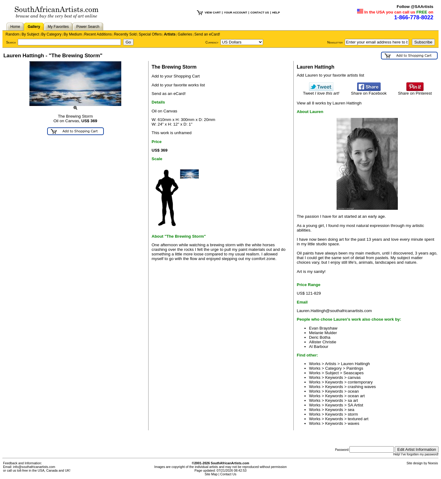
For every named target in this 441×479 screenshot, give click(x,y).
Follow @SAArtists (415, 6)
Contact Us (228, 474)
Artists (169, 34)
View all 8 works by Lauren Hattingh (329, 103)
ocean (353, 391)
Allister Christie (322, 342)
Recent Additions (98, 34)
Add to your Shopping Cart (176, 76)
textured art (358, 419)
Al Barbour (318, 346)
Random (12, 34)
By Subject (30, 34)
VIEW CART (213, 12)
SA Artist (355, 405)
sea (351, 409)
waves (353, 423)
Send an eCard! (207, 34)
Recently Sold (125, 34)
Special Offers (150, 34)
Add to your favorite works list (178, 85)
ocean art (356, 396)
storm (353, 414)
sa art (353, 400)
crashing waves (362, 386)
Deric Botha (319, 337)
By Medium (73, 34)
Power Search (87, 27)
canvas (354, 377)
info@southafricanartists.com (34, 467)
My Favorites (58, 27)
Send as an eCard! (169, 93)
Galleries (185, 34)
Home (15, 27)
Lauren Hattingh (355, 363)
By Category (51, 34)
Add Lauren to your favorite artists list (330, 75)
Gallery (34, 27)
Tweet (321, 91)
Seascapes (353, 373)
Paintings (354, 368)
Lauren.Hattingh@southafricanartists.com (334, 310)
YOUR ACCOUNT (235, 12)
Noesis (433, 463)
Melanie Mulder (323, 332)
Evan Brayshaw (323, 328)
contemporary (360, 382)
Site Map (211, 474)
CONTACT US (260, 12)
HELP (276, 12)
